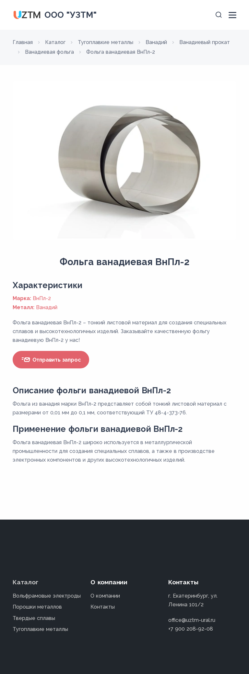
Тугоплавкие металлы (40, 629)
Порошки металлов (37, 607)
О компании (105, 596)
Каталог (25, 582)
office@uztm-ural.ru (191, 620)
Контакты (102, 607)
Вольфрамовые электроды (47, 596)
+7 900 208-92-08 (190, 629)
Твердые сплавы (34, 618)
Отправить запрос (51, 360)
